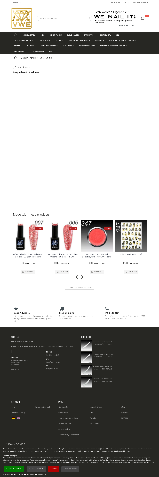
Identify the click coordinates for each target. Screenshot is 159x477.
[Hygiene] (17, 46)
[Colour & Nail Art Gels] (24, 40)
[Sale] (51, 51)
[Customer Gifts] (21, 51)
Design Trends (28, 58)
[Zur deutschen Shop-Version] (13, 417)
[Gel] (118, 35)
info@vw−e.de (52, 369)
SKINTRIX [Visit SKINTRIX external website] (124, 418)
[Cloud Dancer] (72, 35)
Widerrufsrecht (65, 423)
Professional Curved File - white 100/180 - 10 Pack (102, 367)
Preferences (42, 474)
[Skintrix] (31, 46)
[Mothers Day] (105, 35)
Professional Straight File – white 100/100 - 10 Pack (103, 355)
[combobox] (64, 18)
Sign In (126, 2)
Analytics (19, 474)
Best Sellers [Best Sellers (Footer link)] (94, 423)
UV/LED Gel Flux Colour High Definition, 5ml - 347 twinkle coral (98, 255)
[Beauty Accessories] (86, 46)
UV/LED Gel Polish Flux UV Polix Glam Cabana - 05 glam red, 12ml (63, 255)
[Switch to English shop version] (19, 418)
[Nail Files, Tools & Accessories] (123, 40)
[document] (80, 459)
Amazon (124, 412)
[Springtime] (89, 35)
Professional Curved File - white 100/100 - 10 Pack (102, 380)
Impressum (63, 412)
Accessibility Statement (68, 435)
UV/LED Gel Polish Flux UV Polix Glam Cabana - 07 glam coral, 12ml (29, 255)
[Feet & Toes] (68, 46)
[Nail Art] (99, 40)
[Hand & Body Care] (49, 46)
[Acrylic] (59, 40)
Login (14, 407)
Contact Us (115, 2)
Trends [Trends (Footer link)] (92, 418)
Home (15, 57)
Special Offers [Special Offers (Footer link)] (96, 407)
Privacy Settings (18, 412)
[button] (70, 469)
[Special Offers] (29, 35)
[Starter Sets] (38, 51)
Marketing (30, 474)
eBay (123, 407)
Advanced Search (42, 407)
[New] (42, 35)
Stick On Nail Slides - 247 (132, 254)
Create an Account (140, 2)
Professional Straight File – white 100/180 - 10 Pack (103, 343)
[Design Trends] (55, 35)
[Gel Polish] (45, 40)
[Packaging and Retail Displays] (114, 46)
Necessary (9, 474)
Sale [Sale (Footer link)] (91, 412)
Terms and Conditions (68, 418)
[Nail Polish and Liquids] (79, 40)
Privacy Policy (64, 429)
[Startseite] (15, 35)
